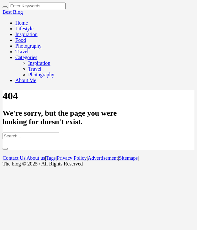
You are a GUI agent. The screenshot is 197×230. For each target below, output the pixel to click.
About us (36, 158)
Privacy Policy (72, 158)
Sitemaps (128, 158)
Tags (51, 158)
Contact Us (14, 158)
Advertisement (103, 158)
